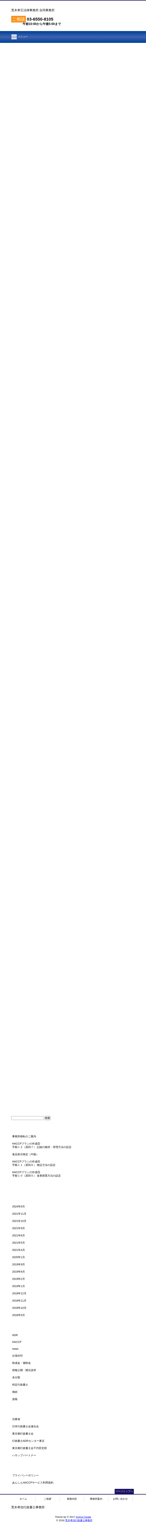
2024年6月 (18, 1206)
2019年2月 (18, 1278)
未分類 (16, 1377)
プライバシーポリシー (25, 1475)
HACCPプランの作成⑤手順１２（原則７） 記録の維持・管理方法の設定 (41, 1145)
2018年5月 (18, 1315)
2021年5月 (18, 1242)
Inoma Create (83, 1517)
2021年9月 (18, 1228)
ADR (15, 1335)
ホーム (23, 1498)
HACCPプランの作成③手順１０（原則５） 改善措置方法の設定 (36, 1174)
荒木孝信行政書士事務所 (78, 1520)
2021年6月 (18, 1235)
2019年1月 (18, 1286)
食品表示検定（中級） (25, 1154)
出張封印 (17, 1355)
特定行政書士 (20, 1384)
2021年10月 (19, 1220)
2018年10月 (19, 1307)
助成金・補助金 (21, 1362)
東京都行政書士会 (22, 1433)
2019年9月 (18, 1264)
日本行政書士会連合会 (25, 1426)
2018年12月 (19, 1293)
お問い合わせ (120, 1498)
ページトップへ (124, 1491)
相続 (14, 1391)
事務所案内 (96, 1498)
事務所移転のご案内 (24, 1136)
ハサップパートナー (24, 1455)
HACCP (16, 1341)
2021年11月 (19, 1213)
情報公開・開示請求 (24, 1370)
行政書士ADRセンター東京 (28, 1440)
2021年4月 (18, 1249)
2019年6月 (18, 1271)
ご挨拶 (47, 1498)
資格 (14, 1399)
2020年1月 (18, 1257)
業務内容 (72, 1498)
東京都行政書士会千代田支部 (29, 1448)
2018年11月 (19, 1300)
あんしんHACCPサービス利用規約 (32, 1482)
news (15, 1348)
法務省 (16, 1419)
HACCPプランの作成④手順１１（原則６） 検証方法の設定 (34, 1163)
